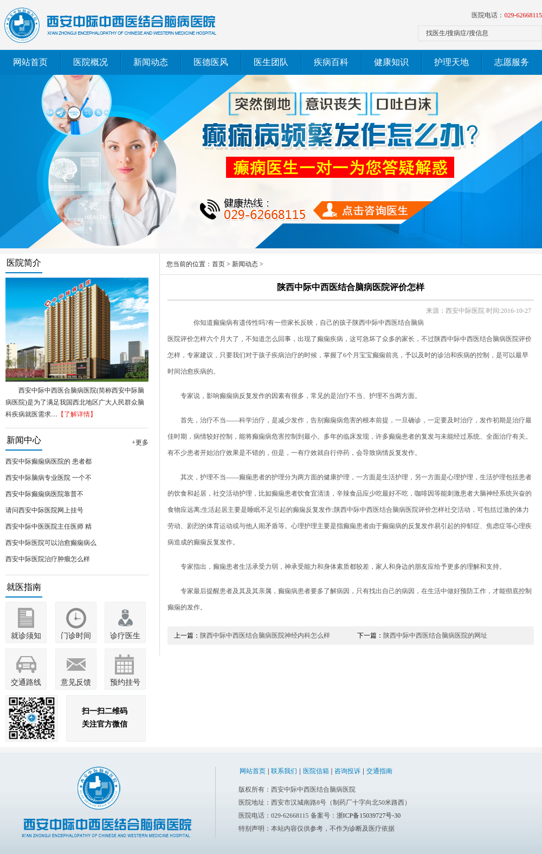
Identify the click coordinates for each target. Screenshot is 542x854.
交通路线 (26, 682)
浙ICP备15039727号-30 (369, 815)
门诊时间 (76, 636)
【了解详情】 (76, 414)
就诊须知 (26, 636)
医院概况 (90, 62)
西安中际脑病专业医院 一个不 (48, 477)
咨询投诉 (347, 771)
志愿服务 (511, 62)
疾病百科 (331, 62)
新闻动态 (150, 62)
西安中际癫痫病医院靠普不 (44, 494)
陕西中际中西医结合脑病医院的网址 (435, 635)
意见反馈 (76, 682)
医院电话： (507, 15)
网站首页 (30, 62)
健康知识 (391, 62)
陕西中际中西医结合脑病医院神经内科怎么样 (265, 635)
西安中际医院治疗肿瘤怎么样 (47, 559)
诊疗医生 (125, 636)
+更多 (140, 442)
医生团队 (271, 62)
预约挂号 (125, 682)
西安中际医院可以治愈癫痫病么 (50, 543)
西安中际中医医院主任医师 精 (48, 526)
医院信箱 (316, 771)
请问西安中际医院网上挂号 (44, 510)
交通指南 (379, 771)
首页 (218, 264)
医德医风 (210, 62)
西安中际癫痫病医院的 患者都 (48, 461)
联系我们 (284, 771)
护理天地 (451, 62)
